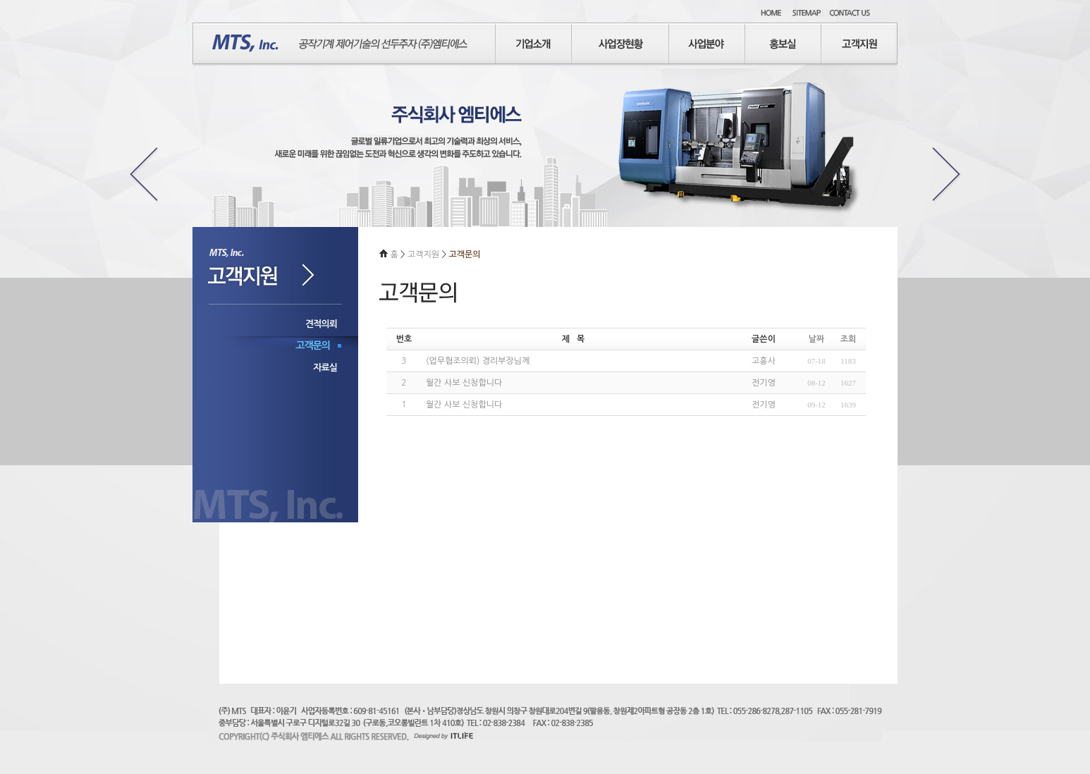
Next (949, 172)
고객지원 (424, 254)
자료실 (325, 367)
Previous (140, 172)
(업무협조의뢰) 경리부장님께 (477, 361)
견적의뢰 (321, 323)
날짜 (817, 339)
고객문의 (312, 345)
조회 (848, 339)
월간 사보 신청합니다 (464, 383)
